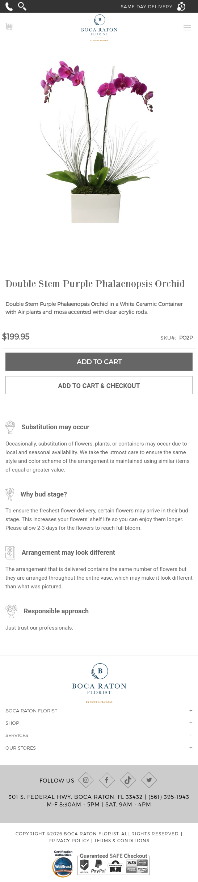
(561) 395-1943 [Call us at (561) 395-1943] (168, 796)
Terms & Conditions (121, 840)
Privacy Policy (69, 840)
